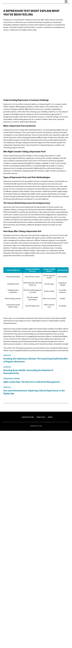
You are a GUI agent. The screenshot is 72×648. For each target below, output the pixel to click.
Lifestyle (7, 399)
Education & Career (11, 509)
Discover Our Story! (28, 634)
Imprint (50, 634)
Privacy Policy (41, 634)
